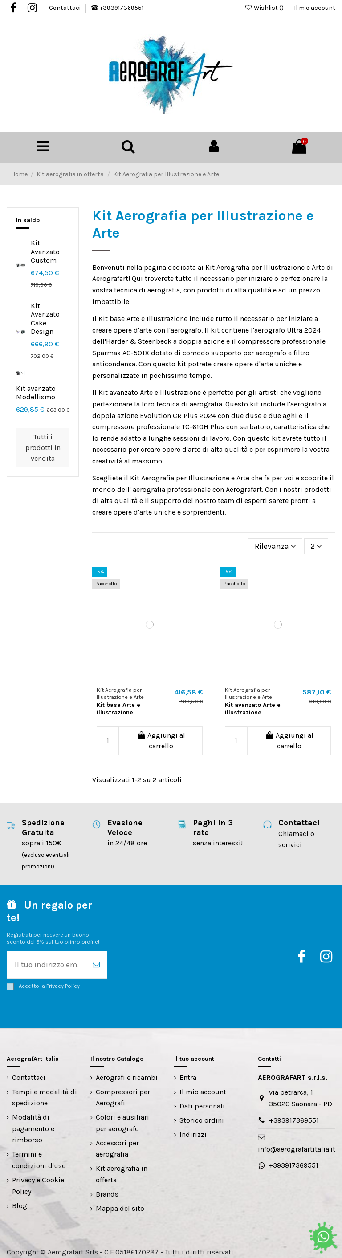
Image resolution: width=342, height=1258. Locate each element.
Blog (19, 1200)
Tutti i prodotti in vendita (43, 446)
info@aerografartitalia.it (296, 1144)
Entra (187, 1072)
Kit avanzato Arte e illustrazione (253, 705)
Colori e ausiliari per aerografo (122, 1118)
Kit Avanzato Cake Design (45, 317)
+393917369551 (294, 1115)
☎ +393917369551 (117, 8)
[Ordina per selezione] (279, 543)
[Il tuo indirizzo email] (46, 960)
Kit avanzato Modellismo (36, 390)
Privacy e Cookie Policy (38, 1180)
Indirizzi (193, 1129)
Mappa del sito (120, 1203)
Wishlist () (264, 8)
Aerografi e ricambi (127, 1072)
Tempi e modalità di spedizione (44, 1092)
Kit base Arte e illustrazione (118, 705)
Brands (107, 1189)
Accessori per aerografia (117, 1143)
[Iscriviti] (96, 960)
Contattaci (65, 8)
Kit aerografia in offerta (121, 1169)
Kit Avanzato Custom (45, 249)
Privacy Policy (63, 980)
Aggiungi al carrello (160, 737)
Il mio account (314, 8)
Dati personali (202, 1100)
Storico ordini (201, 1115)
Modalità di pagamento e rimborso (33, 1123)
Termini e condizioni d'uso (39, 1154)
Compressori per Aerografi (123, 1092)
